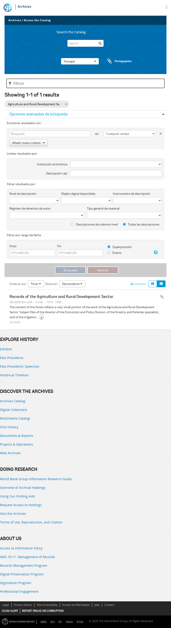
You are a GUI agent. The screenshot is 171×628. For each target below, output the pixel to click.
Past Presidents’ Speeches (19, 366)
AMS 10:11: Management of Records (27, 557)
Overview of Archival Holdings (22, 487)
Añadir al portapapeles (162, 297)
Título (36, 284)
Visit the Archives (13, 513)
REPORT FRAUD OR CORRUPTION (43, 611)
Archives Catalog (12, 401)
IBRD (43, 622)
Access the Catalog (37, 20)
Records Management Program (23, 565)
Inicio (13, 246)
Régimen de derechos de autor (30, 208)
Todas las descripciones (141, 224)
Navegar (80, 61)
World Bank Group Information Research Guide (36, 479)
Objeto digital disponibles (78, 194)
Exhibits (6, 349)
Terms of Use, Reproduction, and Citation (31, 522)
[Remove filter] (66, 104)
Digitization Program (15, 583)
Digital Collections (13, 410)
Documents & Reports (16, 435)
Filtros (16, 83)
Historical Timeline (14, 375)
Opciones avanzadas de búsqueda (38, 114)
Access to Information (76, 605)
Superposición (119, 247)
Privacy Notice (23, 605)
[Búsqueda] (100, 43)
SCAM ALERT (10, 611)
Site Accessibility (47, 605)
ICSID (80, 622)
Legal (5, 605)
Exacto (114, 253)
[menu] (166, 7)
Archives (24, 7)
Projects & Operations (16, 444)
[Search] (85, 43)
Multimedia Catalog (15, 418)
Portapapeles (115, 61)
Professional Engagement (19, 591)
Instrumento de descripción (131, 194)
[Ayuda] (154, 252)
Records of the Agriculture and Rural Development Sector (61, 297)
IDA (52, 622)
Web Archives (10, 453)
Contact (109, 605)
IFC (60, 622)
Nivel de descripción (22, 194)
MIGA (69, 622)
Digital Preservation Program (22, 574)
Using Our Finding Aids (17, 496)
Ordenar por (18, 284)
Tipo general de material (103, 208)
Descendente (72, 284)
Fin (59, 246)
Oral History (9, 427)
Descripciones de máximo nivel (94, 224)
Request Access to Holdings (21, 505)
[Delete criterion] (159, 132)
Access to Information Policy (21, 548)
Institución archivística (52, 164)
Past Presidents (11, 358)
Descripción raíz (56, 173)
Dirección (51, 284)
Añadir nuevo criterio (28, 143)
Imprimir (138, 284)
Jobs (97, 605)
